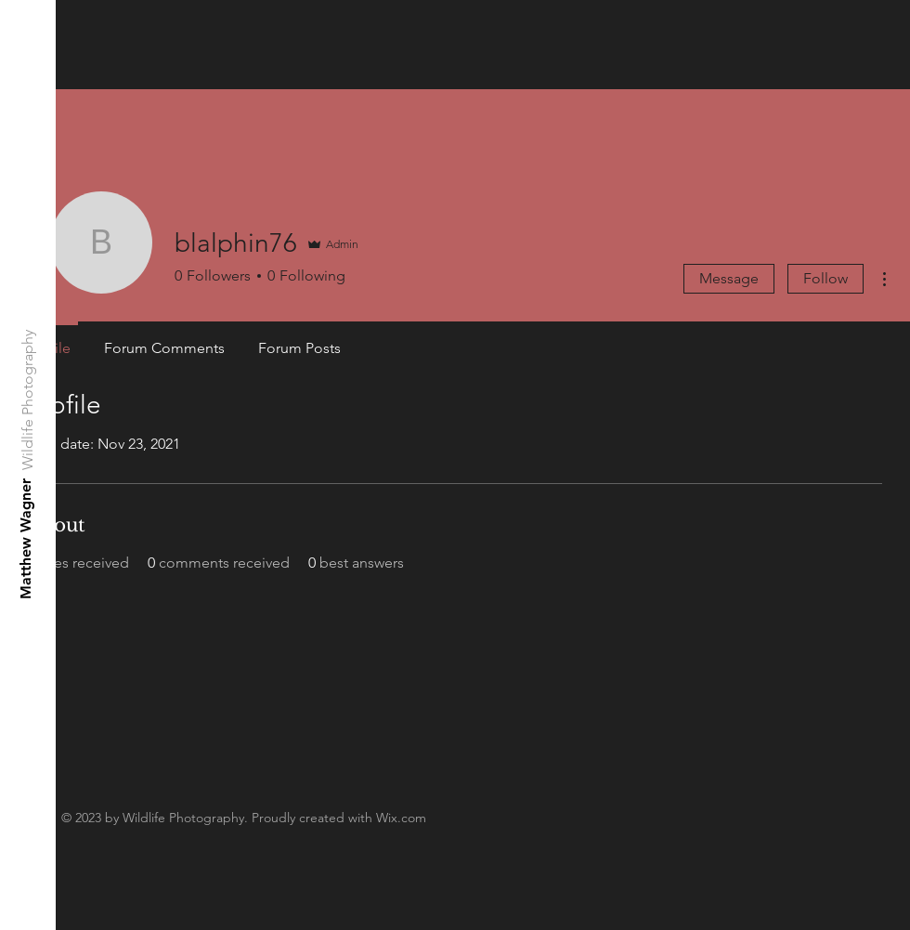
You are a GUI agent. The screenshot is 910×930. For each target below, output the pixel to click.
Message (729, 278)
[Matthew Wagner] (26, 538)
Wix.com (401, 817)
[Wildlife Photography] (28, 400)
